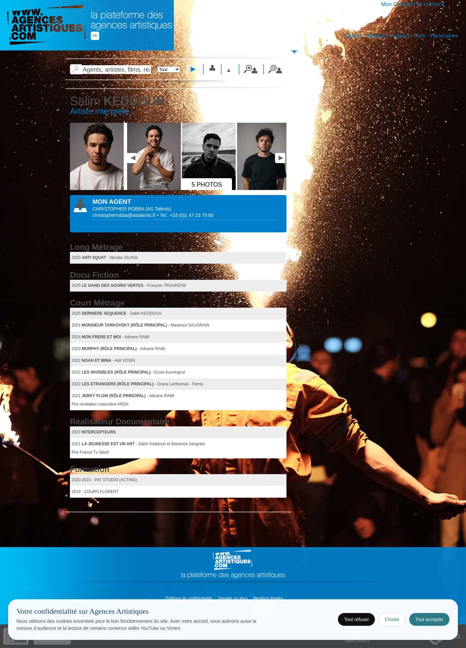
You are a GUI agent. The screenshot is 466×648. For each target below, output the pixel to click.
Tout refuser (356, 619)
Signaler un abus (233, 598)
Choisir (392, 619)
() (158, 209)
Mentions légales (268, 598)
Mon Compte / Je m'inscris (412, 4)
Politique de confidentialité (189, 598)
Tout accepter (429, 619)
